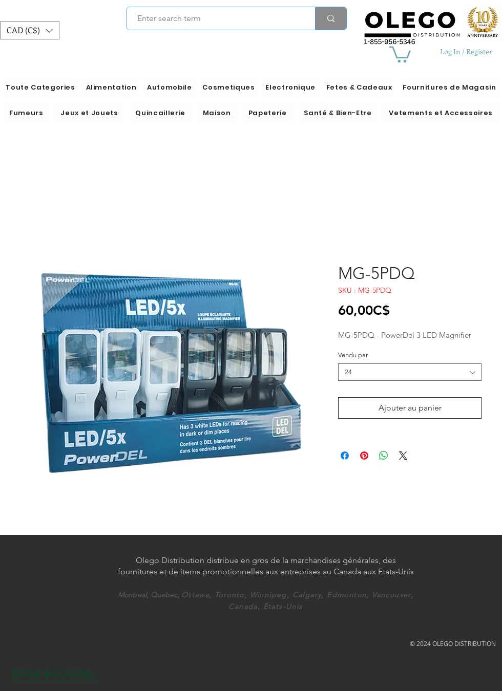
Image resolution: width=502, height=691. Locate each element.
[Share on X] (403, 455)
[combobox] (410, 372)
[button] (29, 30)
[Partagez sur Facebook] (345, 455)
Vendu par (353, 355)
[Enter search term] (215, 18)
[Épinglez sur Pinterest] (364, 455)
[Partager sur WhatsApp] (384, 455)
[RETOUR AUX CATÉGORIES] (55, 673)
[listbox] (29, 30)
